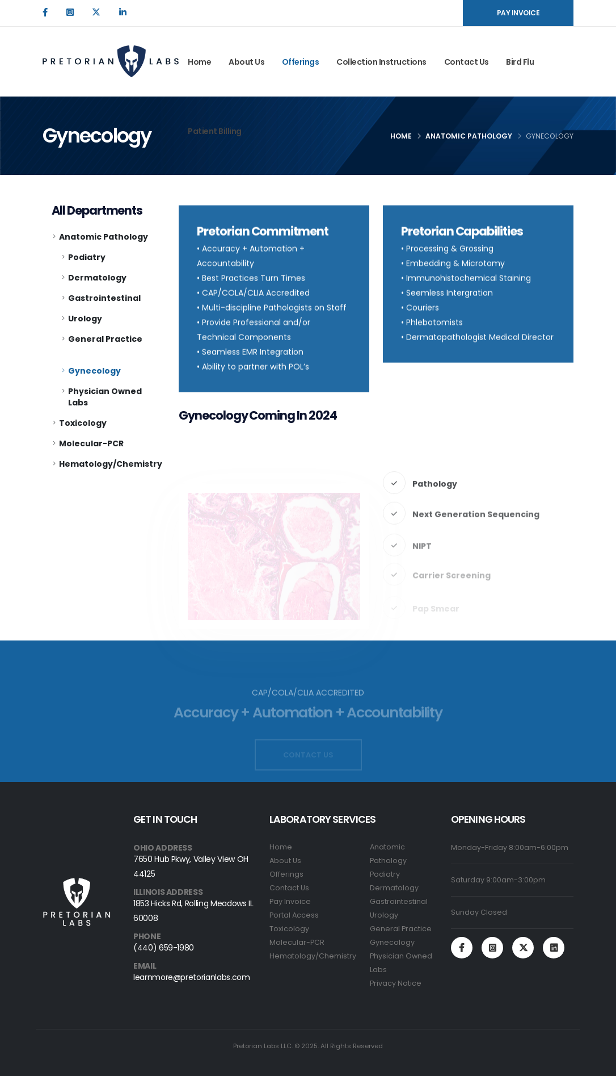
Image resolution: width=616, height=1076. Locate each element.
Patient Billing (215, 131)
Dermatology (97, 277)
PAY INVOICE (518, 13)
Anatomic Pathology (468, 136)
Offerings (300, 62)
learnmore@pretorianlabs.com (191, 977)
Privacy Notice (395, 983)
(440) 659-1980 (163, 947)
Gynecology (94, 370)
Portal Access (294, 915)
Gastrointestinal (104, 298)
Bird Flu (520, 62)
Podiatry (87, 257)
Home (199, 62)
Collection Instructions (381, 62)
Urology (85, 318)
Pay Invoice (290, 901)
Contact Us (466, 62)
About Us (246, 62)
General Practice (105, 339)
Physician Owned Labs (105, 397)
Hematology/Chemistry (110, 464)
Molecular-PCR (91, 443)
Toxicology (83, 423)
